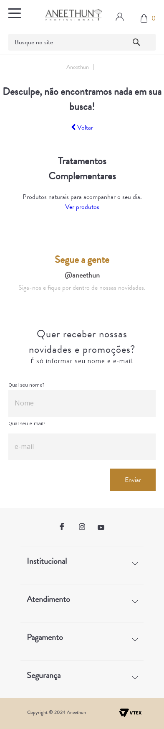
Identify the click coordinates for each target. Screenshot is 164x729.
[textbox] (82, 42)
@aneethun (82, 274)
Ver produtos (82, 207)
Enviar (133, 480)
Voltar (82, 127)
